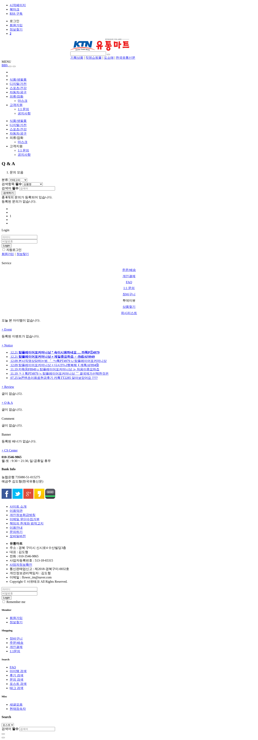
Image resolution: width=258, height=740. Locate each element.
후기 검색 (16, 675)
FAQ (13, 667)
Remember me (13, 602)
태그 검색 (16, 688)
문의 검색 (16, 679)
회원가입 (16, 618)
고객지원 (16, 105)
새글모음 (16, 704)
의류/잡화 (16, 96)
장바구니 (16, 638)
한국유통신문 (125, 57)
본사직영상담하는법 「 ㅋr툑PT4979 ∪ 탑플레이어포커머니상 (58, 361)
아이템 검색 (18, 671)
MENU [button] (6, 61)
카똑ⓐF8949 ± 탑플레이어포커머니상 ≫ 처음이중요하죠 (54, 369)
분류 (5, 179)
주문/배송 (16, 642)
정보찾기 (16, 622)
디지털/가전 (18, 84)
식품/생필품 (18, 79)
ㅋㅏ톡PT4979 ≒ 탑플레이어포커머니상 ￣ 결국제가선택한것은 (59, 373)
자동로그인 (11, 249)
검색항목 (12, 184)
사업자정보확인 (21, 564)
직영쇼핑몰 (93, 57)
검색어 (10, 188)
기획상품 (76, 57)
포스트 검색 (18, 683)
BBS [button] (5, 65)
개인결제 (16, 647)
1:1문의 (15, 651)
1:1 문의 (23, 109)
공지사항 (24, 113)
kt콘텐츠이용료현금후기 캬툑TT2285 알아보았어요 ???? (54, 377)
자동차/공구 (18, 92)
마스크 (22, 100)
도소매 (109, 57)
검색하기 (8, 192)
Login (6, 245)
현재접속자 (18, 708)
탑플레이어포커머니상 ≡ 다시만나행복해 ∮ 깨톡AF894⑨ (54, 365)
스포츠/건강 (18, 88)
